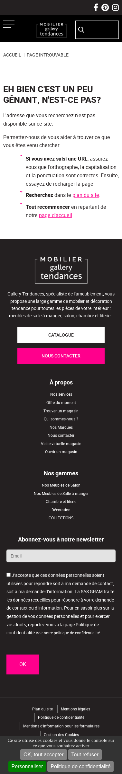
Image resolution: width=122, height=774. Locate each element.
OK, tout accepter (43, 754)
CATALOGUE (61, 335)
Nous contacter (61, 435)
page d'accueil (55, 215)
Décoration (61, 510)
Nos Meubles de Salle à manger (61, 493)
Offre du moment (61, 402)
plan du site (85, 195)
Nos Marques (61, 427)
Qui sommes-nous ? (61, 419)
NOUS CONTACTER (61, 356)
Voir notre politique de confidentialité (68, 633)
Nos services (61, 394)
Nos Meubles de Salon (61, 485)
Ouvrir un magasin (61, 451)
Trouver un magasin (61, 411)
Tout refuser (85, 754)
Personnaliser (27, 766)
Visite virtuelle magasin (61, 443)
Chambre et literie (61, 501)
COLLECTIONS (61, 518)
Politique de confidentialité (80, 766)
